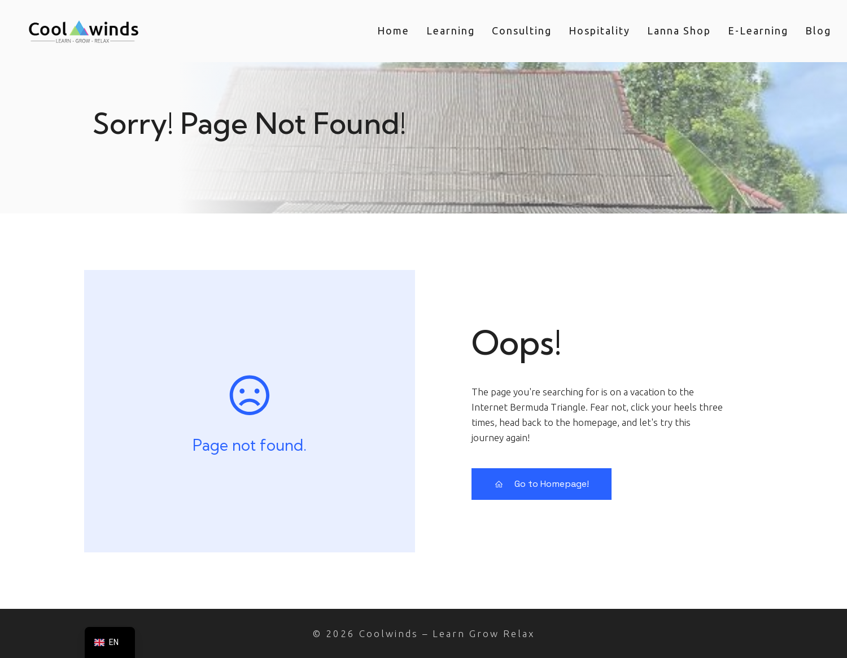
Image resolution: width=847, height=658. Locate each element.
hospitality (599, 30)
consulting (522, 30)
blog (818, 30)
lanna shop (679, 30)
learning (450, 30)
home (393, 30)
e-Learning (758, 30)
